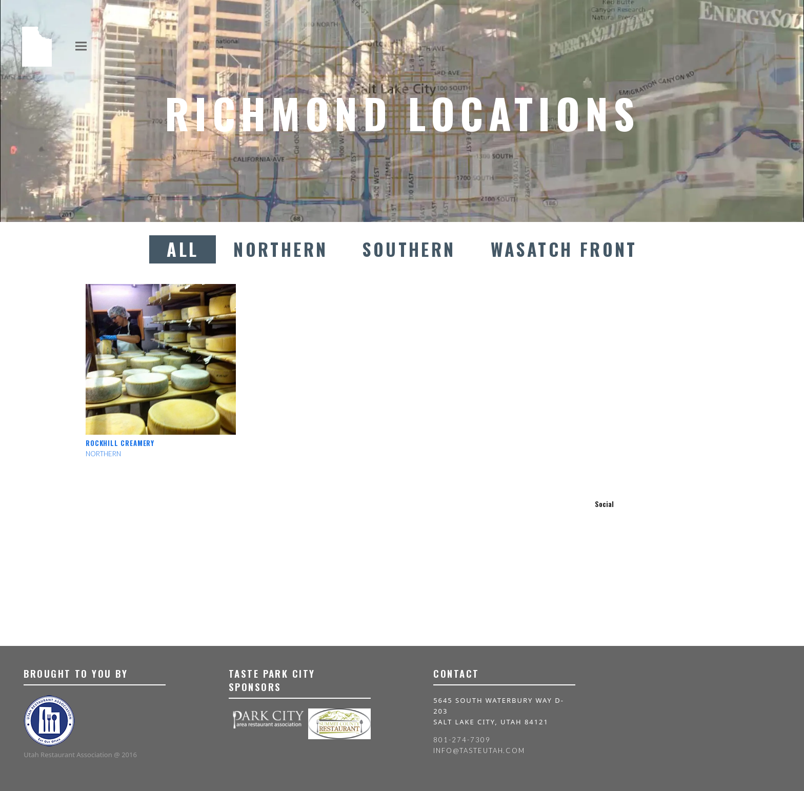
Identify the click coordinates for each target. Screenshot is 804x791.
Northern (280, 249)
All (182, 249)
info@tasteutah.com (479, 750)
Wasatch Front (564, 249)
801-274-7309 (461, 740)
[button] (81, 46)
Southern (409, 249)
